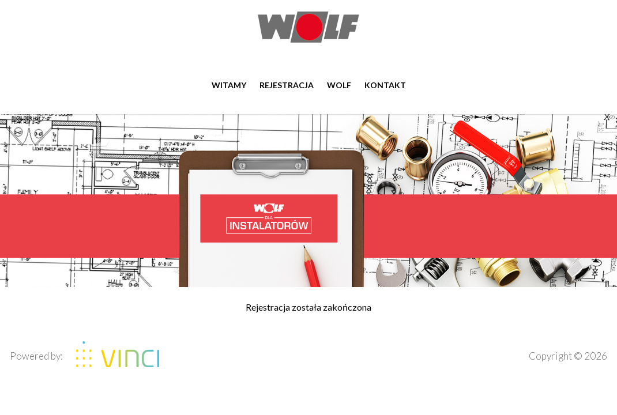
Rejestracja (286, 85)
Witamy (229, 85)
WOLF (339, 85)
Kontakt (385, 85)
